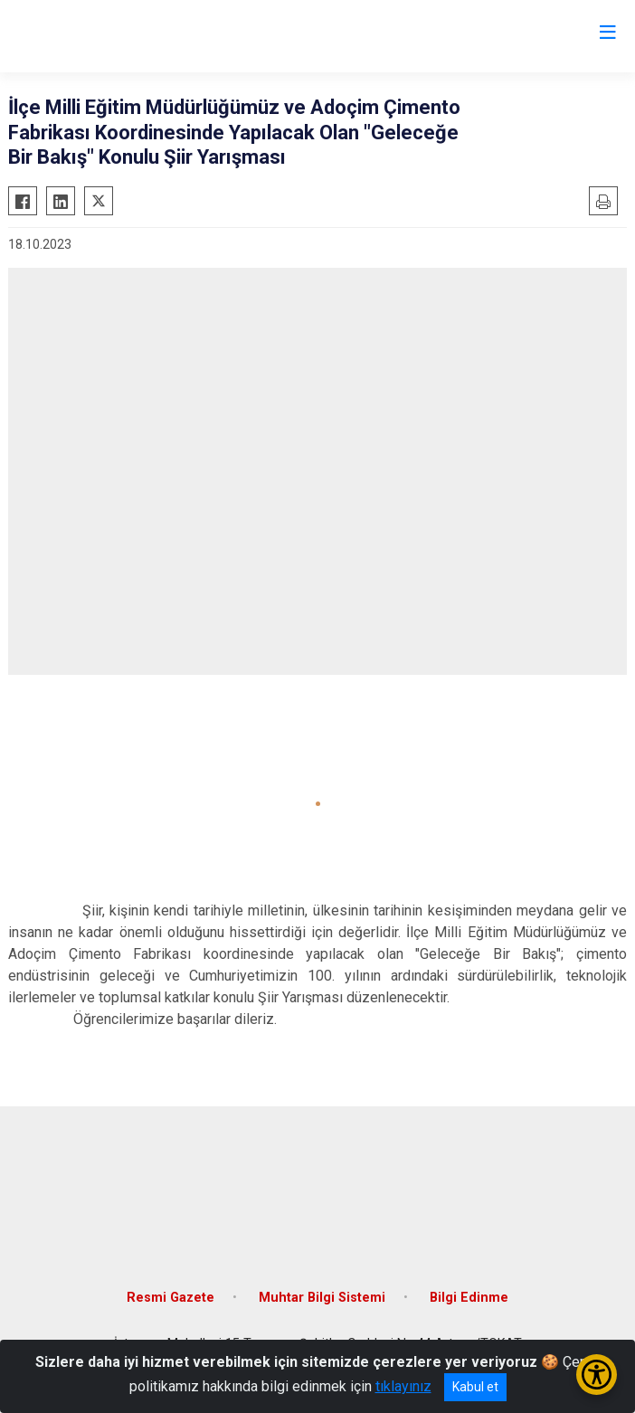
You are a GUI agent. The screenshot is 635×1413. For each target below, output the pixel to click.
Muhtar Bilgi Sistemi (322, 1297)
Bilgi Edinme (469, 1297)
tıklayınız (403, 1386)
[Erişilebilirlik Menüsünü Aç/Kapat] (596, 1374)
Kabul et (475, 1387)
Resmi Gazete (170, 1297)
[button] (318, 803)
